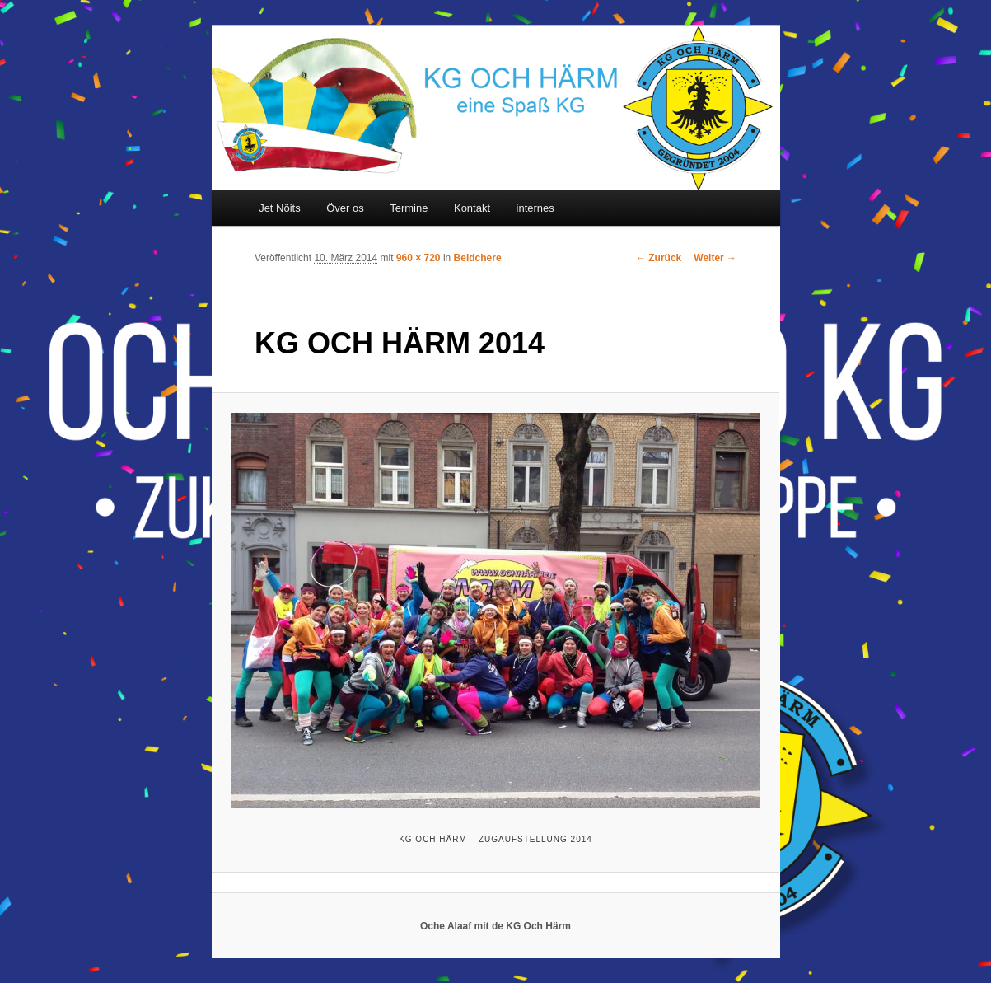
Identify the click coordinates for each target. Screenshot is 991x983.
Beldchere (478, 258)
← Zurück (658, 258)
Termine (409, 208)
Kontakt (472, 208)
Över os (345, 208)
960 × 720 (418, 258)
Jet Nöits (280, 208)
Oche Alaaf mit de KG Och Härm (495, 926)
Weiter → (715, 258)
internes (535, 208)
